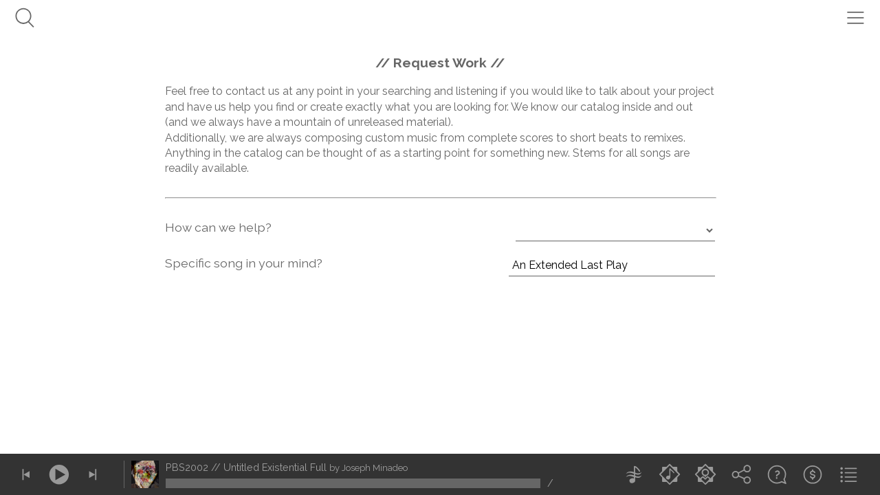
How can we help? (218, 227)
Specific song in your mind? (243, 263)
